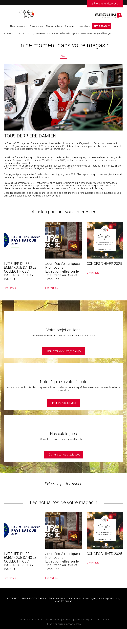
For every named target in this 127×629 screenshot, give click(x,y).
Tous (63, 56)
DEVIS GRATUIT (102, 26)
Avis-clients (85, 26)
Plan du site (103, 619)
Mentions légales (84, 619)
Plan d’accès (53, 619)
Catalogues (70, 26)
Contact (67, 619)
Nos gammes (36, 26)
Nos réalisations (54, 26)
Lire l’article (10, 288)
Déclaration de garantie (30, 619)
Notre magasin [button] (18, 26)
